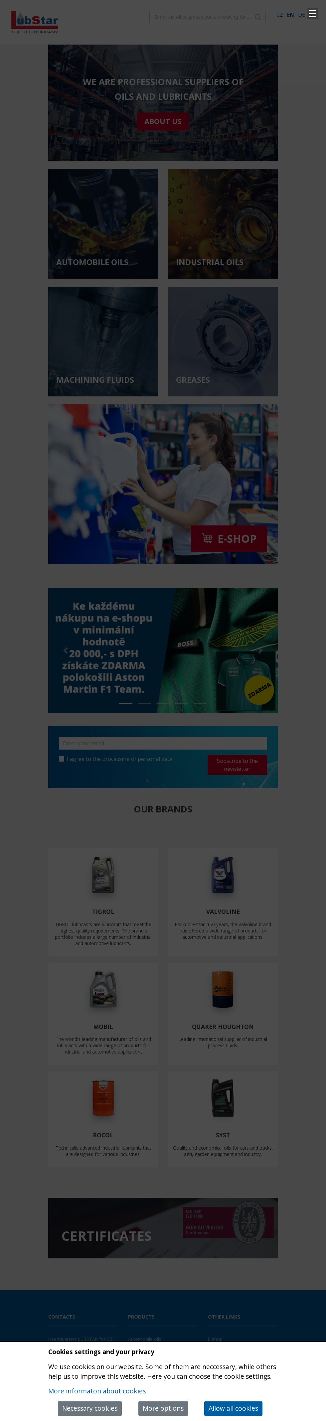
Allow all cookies (233, 1408)
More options (163, 1408)
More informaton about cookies (97, 1390)
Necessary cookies (89, 1408)
